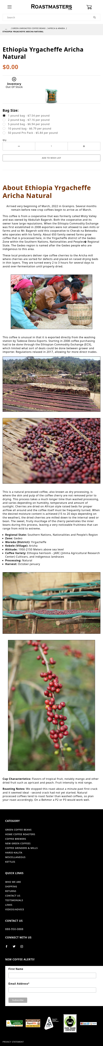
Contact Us (12, 895)
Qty (5, 140)
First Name (15, 969)
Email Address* (18, 983)
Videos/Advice (14, 909)
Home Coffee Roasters (20, 834)
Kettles (10, 861)
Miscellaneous (15, 857)
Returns (10, 891)
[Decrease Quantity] (19, 146)
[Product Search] (46, 17)
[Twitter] (15, 947)
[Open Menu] (10, 7)
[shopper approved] (14, 1023)
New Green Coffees (18, 843)
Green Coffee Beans (18, 829)
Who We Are (13, 881)
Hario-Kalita (13, 852)
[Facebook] (8, 947)
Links (8, 904)
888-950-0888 (14, 929)
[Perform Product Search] (94, 17)
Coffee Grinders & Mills (21, 848)
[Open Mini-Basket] (93, 7)
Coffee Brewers (15, 838)
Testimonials (14, 900)
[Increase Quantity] (84, 146)
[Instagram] (23, 947)
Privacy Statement (13, 1042)
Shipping (11, 886)
